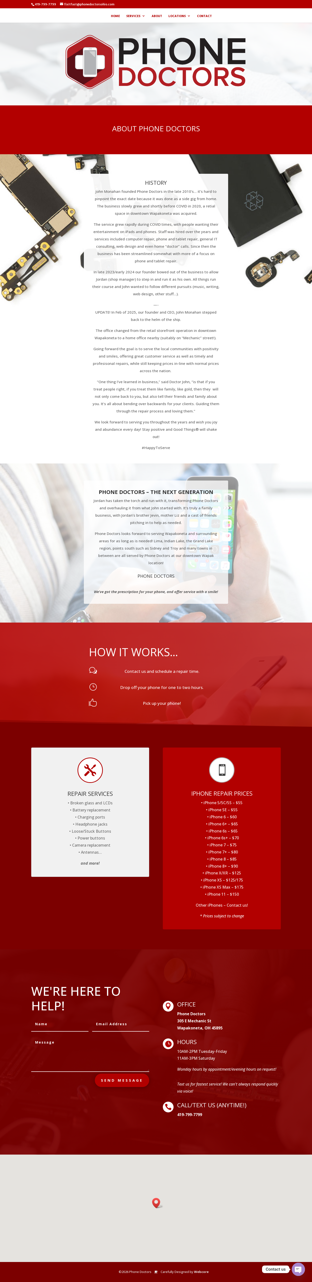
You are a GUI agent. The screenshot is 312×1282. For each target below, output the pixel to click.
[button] (157, 1203)
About (157, 16)
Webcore (201, 1272)
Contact (204, 16)
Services (133, 16)
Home (115, 16)
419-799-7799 (45, 4)
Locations (177, 16)
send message (122, 1080)
